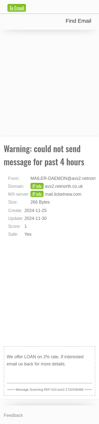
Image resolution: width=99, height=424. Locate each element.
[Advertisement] (49, 83)
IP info (37, 186)
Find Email (78, 21)
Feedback (13, 415)
